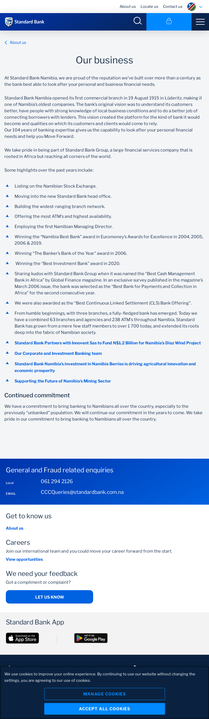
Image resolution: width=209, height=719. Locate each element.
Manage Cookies (104, 693)
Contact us (173, 6)
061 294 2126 (57, 481)
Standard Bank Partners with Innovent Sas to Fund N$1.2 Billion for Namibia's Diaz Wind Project (108, 342)
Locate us (149, 6)
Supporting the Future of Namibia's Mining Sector (63, 380)
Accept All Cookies (104, 708)
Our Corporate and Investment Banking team (59, 353)
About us (128, 6)
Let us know (49, 597)
